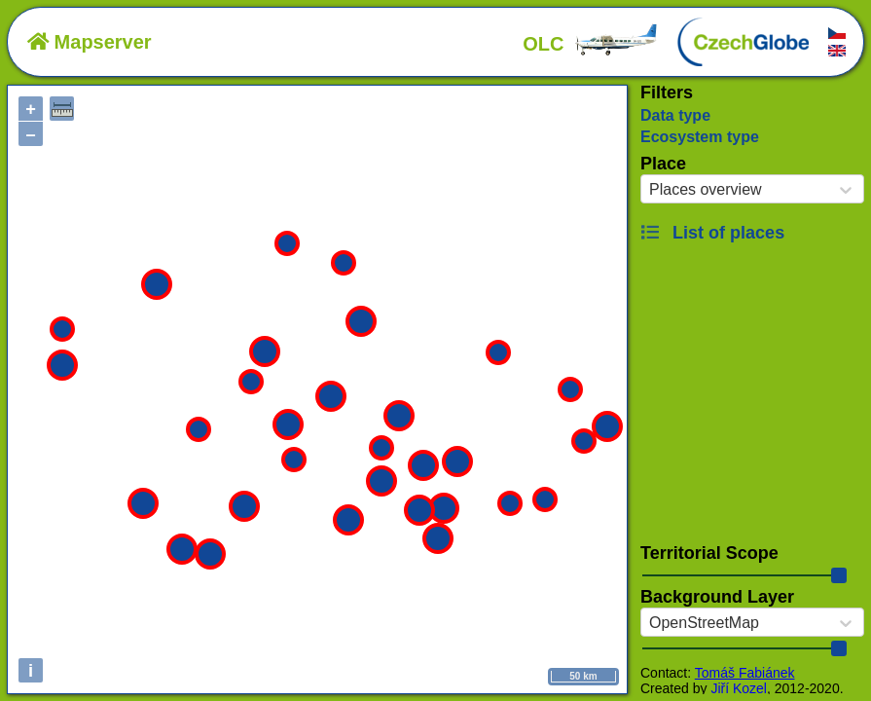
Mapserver (89, 42)
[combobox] (649, 190)
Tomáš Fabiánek (745, 673)
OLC (591, 44)
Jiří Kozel (738, 688)
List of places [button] (712, 232)
